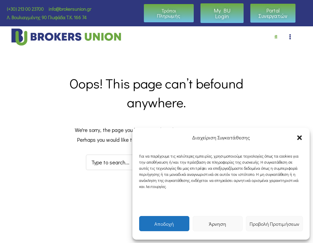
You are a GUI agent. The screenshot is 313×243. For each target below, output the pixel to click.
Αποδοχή (164, 223)
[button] (299, 137)
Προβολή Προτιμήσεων (274, 223)
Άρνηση (217, 223)
